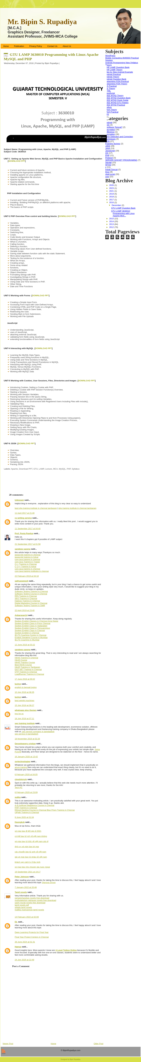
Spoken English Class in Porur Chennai (32, 623)
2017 (111, 199)
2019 (111, 194)
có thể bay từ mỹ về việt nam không (31, 836)
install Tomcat (111, 169)
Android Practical (113, 74)
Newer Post (8, 1043)
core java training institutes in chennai (32, 571)
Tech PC (18, 787)
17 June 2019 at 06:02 (25, 679)
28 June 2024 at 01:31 (25, 942)
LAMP (41, 469)
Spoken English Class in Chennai (30, 630)
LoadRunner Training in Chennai (29, 674)
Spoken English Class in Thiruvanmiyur (32, 628)
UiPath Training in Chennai (27, 812)
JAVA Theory (111, 109)
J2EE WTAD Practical (115, 105)
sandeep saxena (22, 549)
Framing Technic (112, 143)
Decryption (110, 129)
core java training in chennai (27, 559)
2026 (111, 185)
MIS (107, 114)
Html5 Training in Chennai (26, 658)
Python (108, 107)
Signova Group (49, 882)
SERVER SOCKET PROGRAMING (121, 160)
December (117, 205)
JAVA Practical (111, 112)
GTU (35, 469)
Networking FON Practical (117, 81)
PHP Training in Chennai (26, 808)
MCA (55, 469)
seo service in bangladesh (26, 734)
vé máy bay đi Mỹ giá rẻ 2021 (28, 831)
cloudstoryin (21, 779)
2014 (111, 221)
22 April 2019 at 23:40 (25, 610)
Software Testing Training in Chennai (31, 591)
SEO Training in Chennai (26, 598)
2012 (111, 227)
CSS (107, 125)
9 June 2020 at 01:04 (24, 817)
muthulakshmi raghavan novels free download (35, 900)
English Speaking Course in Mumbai (31, 637)
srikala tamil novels (23, 907)
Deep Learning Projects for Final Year (32, 932)
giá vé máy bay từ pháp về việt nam (31, 857)
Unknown (19, 500)
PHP (69, 469)
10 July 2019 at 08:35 (24, 692)
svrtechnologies (22, 761)
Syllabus (75, 469)
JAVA (107, 148)
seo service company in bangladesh (37, 731)
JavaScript (110, 93)
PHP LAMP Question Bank (117, 67)
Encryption (110, 134)
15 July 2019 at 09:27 (24, 705)
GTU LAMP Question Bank (123, 208)
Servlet (108, 162)
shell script (110, 174)
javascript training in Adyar (26, 557)
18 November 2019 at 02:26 (27, 739)
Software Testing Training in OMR (30, 605)
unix (107, 176)
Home (53, 1043)
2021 (111, 191)
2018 (111, 196)
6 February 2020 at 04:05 (26, 774)
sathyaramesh (21, 581)
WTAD (108, 165)
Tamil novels (21, 892)
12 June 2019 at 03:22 (25, 645)
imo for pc (19, 713)
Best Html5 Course (23, 665)
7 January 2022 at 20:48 (26, 887)
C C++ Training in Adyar (25, 566)
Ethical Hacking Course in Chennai (31, 810)
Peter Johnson (22, 876)
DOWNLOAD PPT (16, 161)
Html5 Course (21, 660)
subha (18, 797)
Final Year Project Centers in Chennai (32, 937)
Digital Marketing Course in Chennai (31, 603)
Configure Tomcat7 (113, 127)
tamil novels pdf (22, 905)
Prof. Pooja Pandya (24, 533)
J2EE (107, 146)
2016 (111, 202)
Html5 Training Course (25, 662)
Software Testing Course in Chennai (31, 594)
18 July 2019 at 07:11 (24, 718)
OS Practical (111, 86)
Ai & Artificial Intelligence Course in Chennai (34, 805)
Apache (14, 469)
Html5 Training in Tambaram (27, 667)
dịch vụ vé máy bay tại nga (27, 846)
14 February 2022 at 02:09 (27, 917)
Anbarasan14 (21, 615)
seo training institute (25, 723)
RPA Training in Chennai (26, 596)
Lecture (48, 469)
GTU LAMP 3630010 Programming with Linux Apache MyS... (122, 213)
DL (16, 922)
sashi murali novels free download (30, 903)
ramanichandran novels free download (32, 898)
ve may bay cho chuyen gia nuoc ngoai (32, 867)
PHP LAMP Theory (113, 69)
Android (108, 122)
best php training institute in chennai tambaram (36, 508)
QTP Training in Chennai (26, 672)
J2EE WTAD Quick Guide (116, 100)
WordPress (110, 55)
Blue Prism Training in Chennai (61, 810)
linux (107, 172)
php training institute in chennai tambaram (77, 508)
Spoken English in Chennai (27, 633)
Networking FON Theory (116, 84)
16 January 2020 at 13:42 (26, 756)
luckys (18, 684)
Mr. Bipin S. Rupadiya (42, 22)
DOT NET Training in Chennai (28, 669)
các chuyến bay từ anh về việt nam (30, 852)
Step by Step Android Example (119, 72)
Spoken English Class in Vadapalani (31, 626)
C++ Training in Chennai (26, 564)
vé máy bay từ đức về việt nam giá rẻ (31, 841)
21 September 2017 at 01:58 (28, 544)
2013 (111, 224)
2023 (111, 188)
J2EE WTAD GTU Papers (116, 102)
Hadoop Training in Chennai (27, 601)
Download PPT (25, 469)
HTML (108, 91)
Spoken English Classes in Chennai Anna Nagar (36, 621)
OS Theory (110, 88)
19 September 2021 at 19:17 (28, 872)
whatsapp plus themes (25, 710)
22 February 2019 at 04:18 (27, 576)
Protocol (109, 158)
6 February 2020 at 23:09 (26, 792)
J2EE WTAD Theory (114, 95)
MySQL (62, 469)
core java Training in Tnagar (27, 562)
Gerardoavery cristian (25, 743)
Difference (110, 132)
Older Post (98, 1043)
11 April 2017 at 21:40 (25, 513)
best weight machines (24, 700)
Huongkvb (20, 822)
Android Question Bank (115, 79)
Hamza (18, 947)
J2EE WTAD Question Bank (118, 98)
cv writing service (23, 518)
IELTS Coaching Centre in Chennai (30, 635)
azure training (21, 767)
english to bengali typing (26, 687)
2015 (111, 218)
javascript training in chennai (27, 555)
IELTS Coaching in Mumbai (27, 640)
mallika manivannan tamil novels (29, 910)
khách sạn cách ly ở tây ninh (27, 862)
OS (106, 153)
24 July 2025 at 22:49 (24, 960)
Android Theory (112, 77)
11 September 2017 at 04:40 (28, 528)
